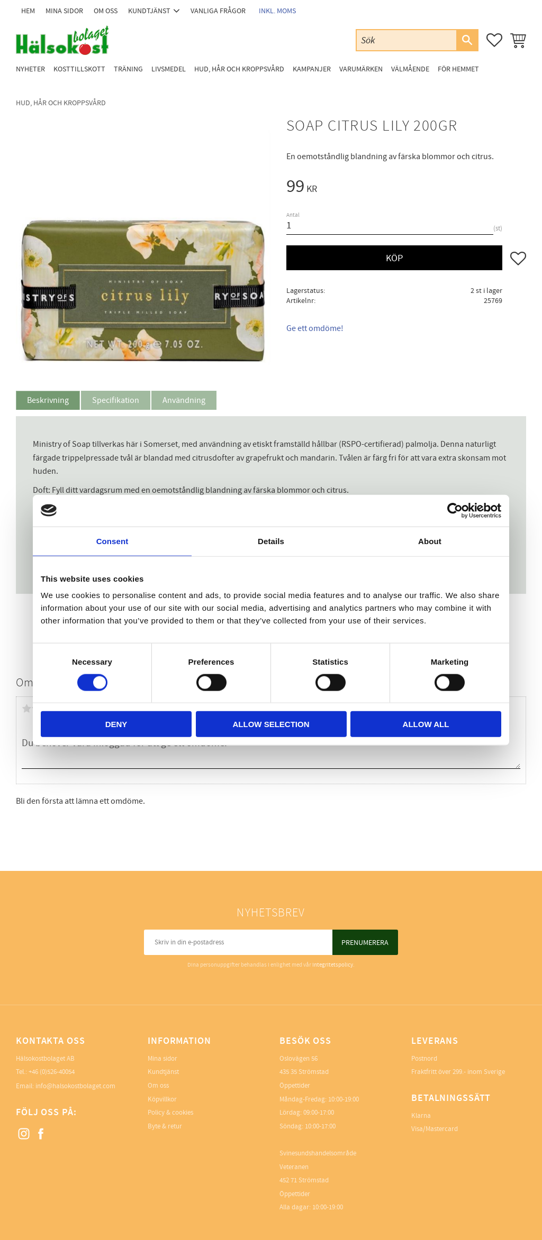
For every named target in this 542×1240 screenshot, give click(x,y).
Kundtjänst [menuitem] (149, 11)
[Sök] (466, 40)
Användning (183, 400)
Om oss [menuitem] (106, 11)
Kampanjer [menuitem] (312, 69)
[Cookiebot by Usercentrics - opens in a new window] (455, 510)
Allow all (426, 724)
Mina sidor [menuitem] (64, 11)
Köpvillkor (162, 1099)
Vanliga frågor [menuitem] (218, 11)
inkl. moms (277, 11)
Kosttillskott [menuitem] (79, 69)
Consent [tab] (112, 540)
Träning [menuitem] (128, 69)
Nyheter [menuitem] (30, 69)
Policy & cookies (170, 1112)
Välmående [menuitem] (410, 69)
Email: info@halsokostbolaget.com (65, 1086)
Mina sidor (162, 1058)
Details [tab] (271, 540)
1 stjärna (26, 708)
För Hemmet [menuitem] (458, 69)
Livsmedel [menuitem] (168, 69)
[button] (494, 40)
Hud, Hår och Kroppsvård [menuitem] (239, 69)
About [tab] (429, 540)
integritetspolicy (332, 965)
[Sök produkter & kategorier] (406, 40)
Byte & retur (165, 1126)
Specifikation (115, 400)
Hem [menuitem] (28, 11)
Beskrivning (48, 400)
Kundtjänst (163, 1072)
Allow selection (271, 724)
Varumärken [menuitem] (361, 69)
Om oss (158, 1085)
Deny (116, 724)
